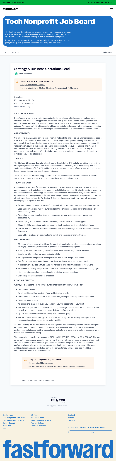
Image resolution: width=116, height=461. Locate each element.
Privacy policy (51, 406)
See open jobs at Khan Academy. (32, 85)
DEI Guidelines (37, 417)
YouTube (71, 420)
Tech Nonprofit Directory (14, 420)
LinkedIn (72, 415)
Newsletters (8, 415)
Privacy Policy (37, 423)
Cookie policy (62, 406)
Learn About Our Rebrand (101, 2)
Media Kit (7, 425)
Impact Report (9, 423)
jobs (4, 52)
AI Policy (35, 415)
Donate (91, 432)
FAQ (4, 428)
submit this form (50, 40)
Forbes (71, 417)
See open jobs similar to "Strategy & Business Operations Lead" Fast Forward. (49, 88)
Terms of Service (38, 425)
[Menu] (111, 9)
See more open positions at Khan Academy (38, 380)
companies (14, 52)
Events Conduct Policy (41, 420)
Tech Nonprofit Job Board (14, 417)
